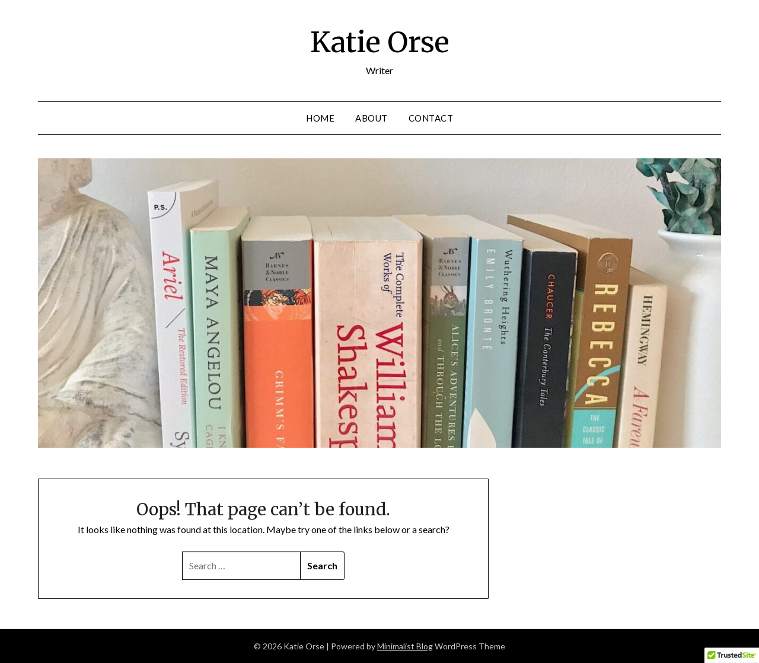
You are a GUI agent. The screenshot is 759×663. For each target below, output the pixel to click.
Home (320, 118)
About (371, 118)
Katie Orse (379, 42)
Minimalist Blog (405, 646)
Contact (431, 118)
